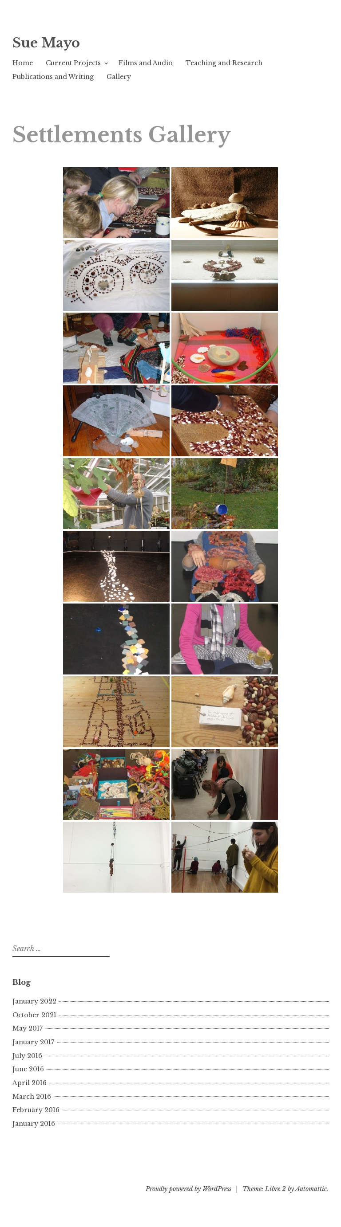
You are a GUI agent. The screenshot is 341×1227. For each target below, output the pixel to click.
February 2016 (35, 1110)
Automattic (311, 1189)
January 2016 (33, 1124)
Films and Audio (146, 63)
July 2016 (27, 1056)
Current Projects (73, 63)
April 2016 (29, 1083)
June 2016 (28, 1069)
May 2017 (27, 1028)
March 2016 (31, 1097)
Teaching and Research (224, 63)
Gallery (119, 77)
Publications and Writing (53, 77)
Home (22, 63)
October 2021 (34, 1015)
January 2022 (34, 1001)
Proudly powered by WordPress (188, 1189)
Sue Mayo (46, 43)
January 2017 (33, 1042)
